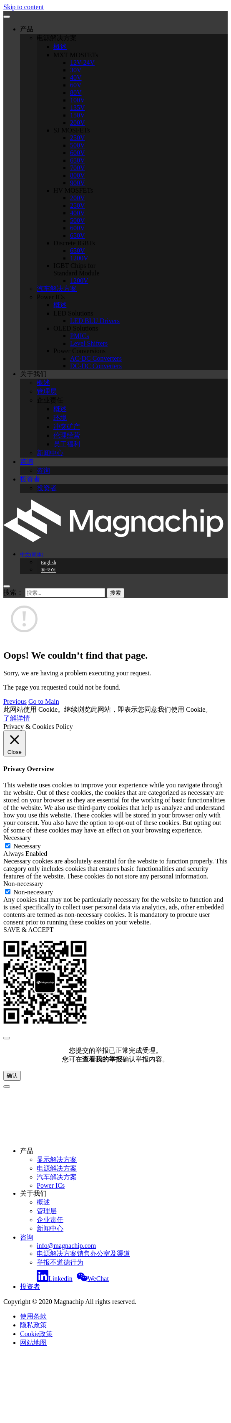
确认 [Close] (12, 1075)
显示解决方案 (57, 1159)
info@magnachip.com (66, 1245)
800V (77, 175)
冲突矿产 (66, 426)
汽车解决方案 (57, 288)
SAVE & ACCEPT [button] (28, 929)
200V (77, 122)
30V (76, 70)
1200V (79, 258)
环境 (60, 417)
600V (77, 152)
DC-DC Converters (96, 365)
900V (77, 182)
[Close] (6, 1038)
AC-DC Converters (96, 358)
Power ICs (51, 296)
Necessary (27, 846)
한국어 (48, 570)
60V (76, 85)
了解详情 (16, 718)
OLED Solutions (75, 328)
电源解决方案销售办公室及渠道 (83, 1253)
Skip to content (23, 6)
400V (77, 212)
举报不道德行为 (60, 1262)
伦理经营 (66, 435)
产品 (26, 29)
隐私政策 (33, 1325)
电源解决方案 (57, 37)
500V (77, 145)
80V (76, 92)
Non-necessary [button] (23, 883)
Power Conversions (79, 350)
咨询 (26, 461)
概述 (60, 46)
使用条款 (33, 1316)
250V (77, 137)
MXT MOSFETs (75, 55)
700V (77, 167)
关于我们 (33, 373)
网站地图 (33, 1342)
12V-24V (82, 62)
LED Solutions (73, 313)
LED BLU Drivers (95, 320)
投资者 (30, 479)
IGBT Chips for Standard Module (76, 269)
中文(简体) (31, 554)
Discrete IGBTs (74, 243)
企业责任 (50, 400)
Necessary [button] (17, 837)
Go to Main (43, 701)
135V (77, 107)
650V (77, 160)
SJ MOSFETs (71, 130)
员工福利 (66, 444)
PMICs (79, 335)
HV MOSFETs (73, 190)
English (48, 562)
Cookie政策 (36, 1333)
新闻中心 (50, 452)
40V (76, 77)
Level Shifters (89, 343)
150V (77, 115)
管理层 (47, 391)
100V (77, 100)
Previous (15, 701)
